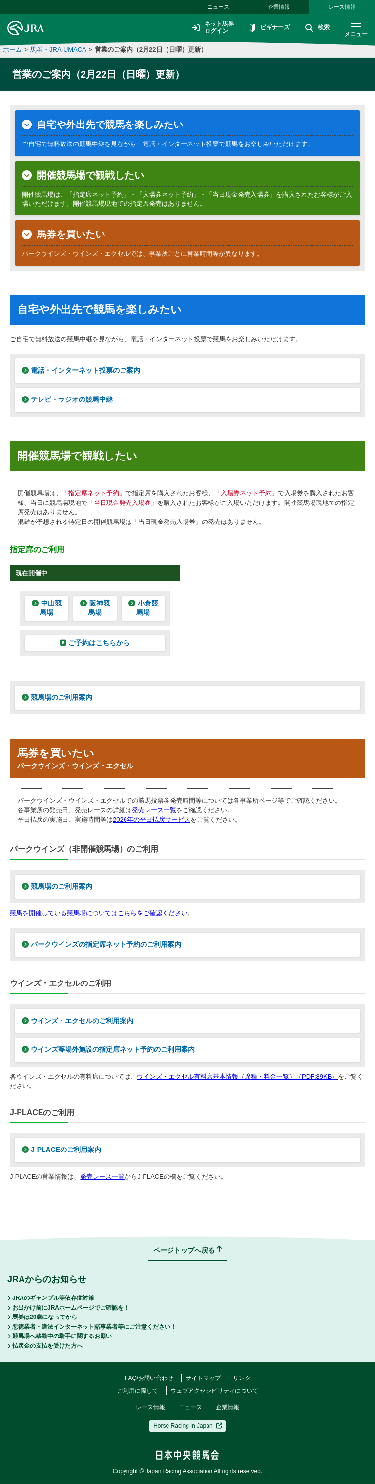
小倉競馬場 (143, 608)
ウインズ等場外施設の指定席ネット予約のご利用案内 (108, 1049)
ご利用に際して (137, 1390)
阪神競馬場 (94, 608)
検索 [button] (317, 28)
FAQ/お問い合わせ (149, 1378)
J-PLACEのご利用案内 (61, 1149)
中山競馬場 (46, 608)
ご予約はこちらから (94, 643)
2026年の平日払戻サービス (151, 819)
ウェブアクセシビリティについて (214, 1390)
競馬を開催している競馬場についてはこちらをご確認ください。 (102, 913)
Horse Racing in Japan (187, 1425)
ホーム (12, 49)
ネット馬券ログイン (213, 28)
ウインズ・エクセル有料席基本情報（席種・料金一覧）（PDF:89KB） (237, 1076)
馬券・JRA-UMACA (58, 49)
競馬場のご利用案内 (57, 697)
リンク (241, 1378)
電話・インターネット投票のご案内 (81, 370)
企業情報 (279, 7)
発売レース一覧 (154, 810)
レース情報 (342, 7)
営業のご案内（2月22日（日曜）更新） (151, 49)
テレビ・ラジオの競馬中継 (67, 399)
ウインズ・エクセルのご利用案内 (77, 1020)
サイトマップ (203, 1378)
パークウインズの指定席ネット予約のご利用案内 (101, 944)
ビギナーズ (270, 28)
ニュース (218, 7)
